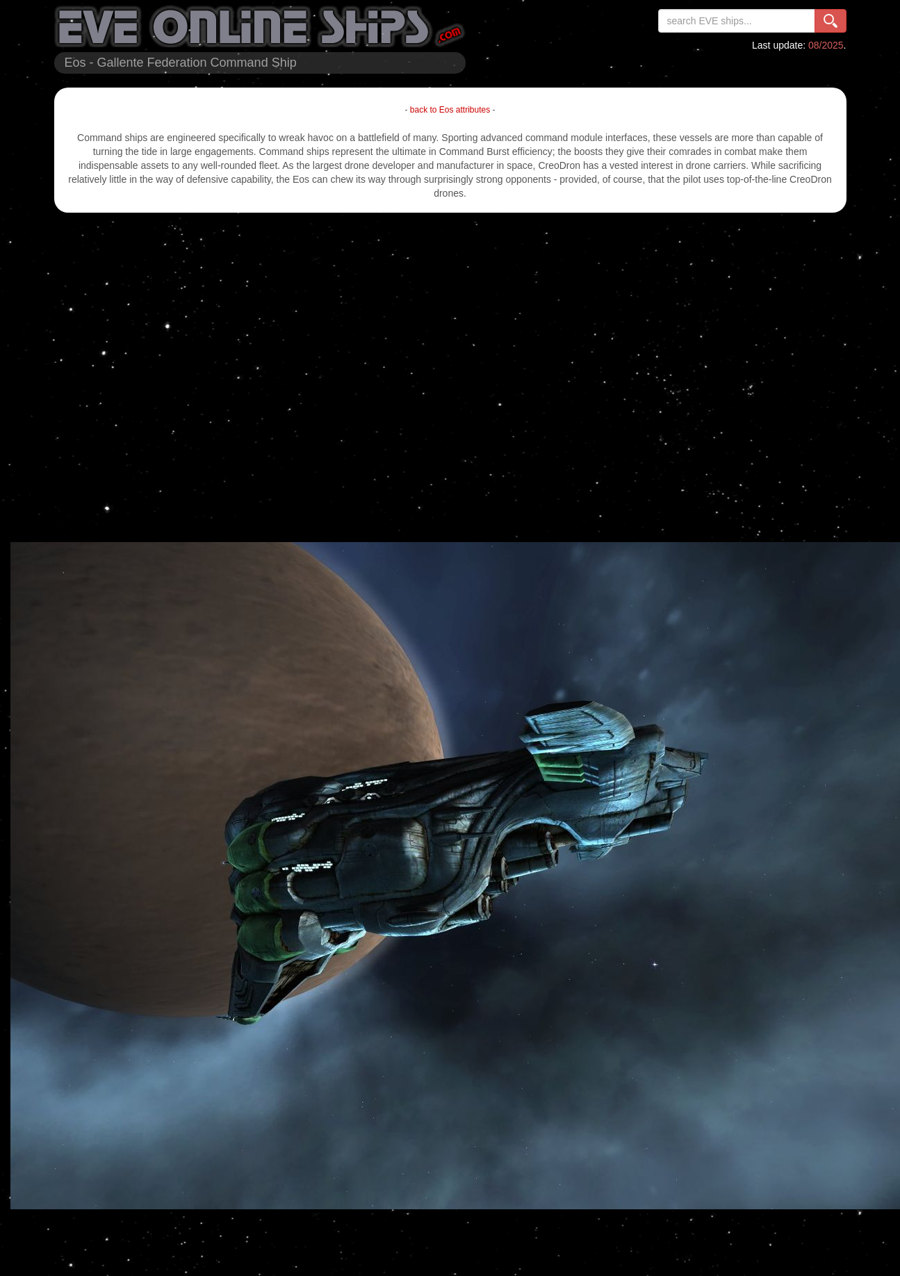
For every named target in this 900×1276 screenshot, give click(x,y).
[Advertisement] (151, 377)
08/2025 (826, 45)
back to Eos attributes (450, 110)
